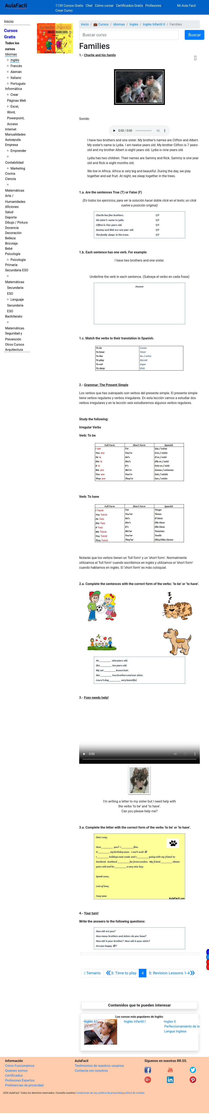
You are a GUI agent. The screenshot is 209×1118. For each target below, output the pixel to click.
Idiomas (11, 54)
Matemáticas (14, 190)
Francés (16, 66)
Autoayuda (13, 140)
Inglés (14, 60)
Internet (10, 129)
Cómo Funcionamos (19, 1066)
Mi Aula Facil (186, 6)
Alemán (15, 72)
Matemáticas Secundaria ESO (14, 288)
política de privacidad (110, 1093)
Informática (13, 89)
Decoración (13, 233)
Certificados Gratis (129, 6)
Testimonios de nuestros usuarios (99, 1066)
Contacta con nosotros (91, 1071)
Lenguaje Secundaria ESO (15, 305)
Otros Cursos (14, 345)
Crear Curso (64, 10)
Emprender (18, 151)
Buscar (194, 34)
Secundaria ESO (16, 270)
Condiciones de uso (87, 1093)
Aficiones (12, 207)
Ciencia (10, 179)
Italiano (15, 78)
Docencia (12, 228)
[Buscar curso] (129, 35)
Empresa (11, 145)
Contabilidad (14, 162)
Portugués (18, 84)
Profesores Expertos (19, 1080)
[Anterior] (121, 973)
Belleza (10, 238)
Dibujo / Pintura (16, 222)
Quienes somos (16, 1071)
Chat (89, 6)
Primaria (11, 265)
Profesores (153, 6)
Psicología (12, 254)
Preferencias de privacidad (24, 1085)
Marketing (17, 168)
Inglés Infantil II (154, 24)
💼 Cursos (101, 24)
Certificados (14, 1075)
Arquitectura (14, 350)
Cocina (10, 173)
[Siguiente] (172, 973)
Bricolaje (11, 243)
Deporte (11, 217)
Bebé (8, 249)
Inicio (8, 21)
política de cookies (134, 1093)
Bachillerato (13, 316)
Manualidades (15, 134)
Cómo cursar (104, 6)
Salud (9, 212)
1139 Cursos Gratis (70, 6)
